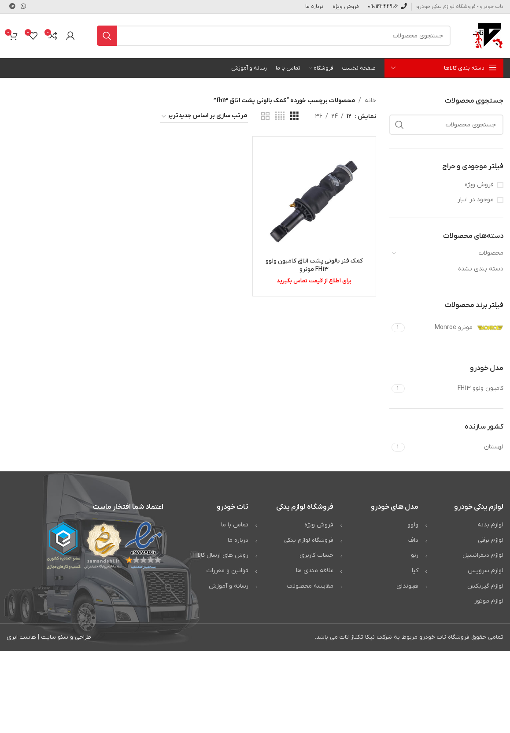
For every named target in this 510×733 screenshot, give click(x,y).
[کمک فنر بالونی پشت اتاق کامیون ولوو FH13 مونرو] (314, 197)
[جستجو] (274, 36)
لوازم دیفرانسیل (482, 555)
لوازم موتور (488, 601)
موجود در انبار (476, 200)
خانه (370, 100)
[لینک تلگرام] (12, 6)
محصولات (491, 253)
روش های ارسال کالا (223, 555)
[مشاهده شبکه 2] (265, 116)
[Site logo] (488, 35)
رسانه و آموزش (228, 586)
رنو (414, 555)
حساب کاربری (316, 555)
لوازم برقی (490, 540)
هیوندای (407, 586)
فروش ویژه (479, 185)
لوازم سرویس (485, 570)
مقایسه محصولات (310, 586)
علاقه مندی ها (314, 570)
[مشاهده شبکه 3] (294, 116)
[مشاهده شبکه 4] (280, 116)
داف (413, 540)
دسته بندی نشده (480, 269)
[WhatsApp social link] (23, 6)
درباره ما (238, 540)
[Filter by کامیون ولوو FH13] (455, 388)
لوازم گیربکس (485, 586)
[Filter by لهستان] (455, 447)
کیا (415, 570)
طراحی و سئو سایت (66, 637)
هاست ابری (21, 637)
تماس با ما (234, 525)
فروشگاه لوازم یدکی (308, 540)
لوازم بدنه (490, 525)
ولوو (412, 525)
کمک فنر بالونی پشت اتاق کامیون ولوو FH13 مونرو (314, 265)
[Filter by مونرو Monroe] (455, 328)
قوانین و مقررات (227, 570)
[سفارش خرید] (204, 116)
